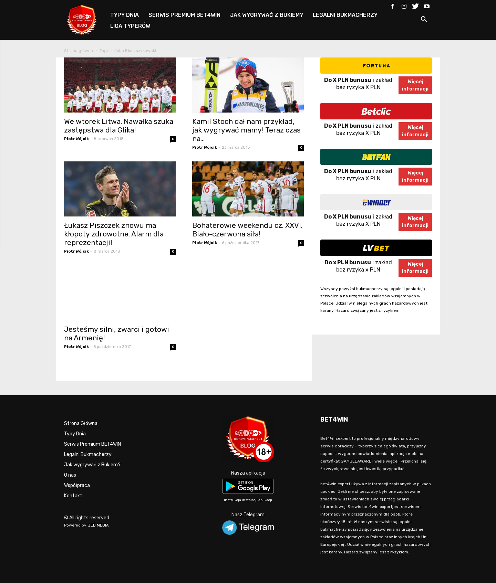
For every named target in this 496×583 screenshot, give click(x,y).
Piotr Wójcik (76, 139)
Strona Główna (80, 423)
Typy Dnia (75, 434)
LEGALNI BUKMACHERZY (345, 15)
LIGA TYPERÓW (130, 26)
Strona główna (78, 50)
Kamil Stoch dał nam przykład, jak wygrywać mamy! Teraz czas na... (246, 130)
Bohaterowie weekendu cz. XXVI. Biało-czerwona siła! (247, 229)
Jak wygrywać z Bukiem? (92, 465)
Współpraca (77, 485)
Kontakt (73, 496)
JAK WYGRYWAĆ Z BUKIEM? (266, 15)
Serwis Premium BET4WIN (92, 444)
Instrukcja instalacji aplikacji (248, 500)
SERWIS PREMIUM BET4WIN (184, 15)
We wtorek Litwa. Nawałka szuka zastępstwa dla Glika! (118, 125)
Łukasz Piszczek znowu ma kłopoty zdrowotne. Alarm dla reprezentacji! (114, 234)
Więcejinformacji (415, 85)
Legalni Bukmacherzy (88, 454)
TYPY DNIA (124, 15)
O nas (70, 475)
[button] (423, 20)
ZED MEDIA (98, 525)
